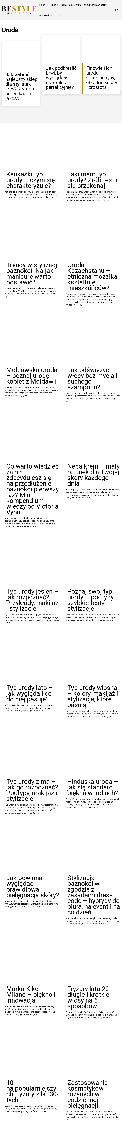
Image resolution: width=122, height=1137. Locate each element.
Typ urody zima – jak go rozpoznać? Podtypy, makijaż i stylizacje (28, 678)
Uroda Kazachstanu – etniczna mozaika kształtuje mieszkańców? (92, 247)
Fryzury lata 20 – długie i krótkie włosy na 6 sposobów (89, 848)
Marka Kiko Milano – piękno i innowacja (32, 846)
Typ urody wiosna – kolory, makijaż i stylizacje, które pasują (91, 596)
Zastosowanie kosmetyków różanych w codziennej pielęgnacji (92, 930)
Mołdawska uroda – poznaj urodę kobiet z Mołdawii (31, 332)
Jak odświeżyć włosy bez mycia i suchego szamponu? (93, 332)
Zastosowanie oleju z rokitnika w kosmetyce (26, 1013)
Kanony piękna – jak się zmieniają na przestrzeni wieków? (92, 1015)
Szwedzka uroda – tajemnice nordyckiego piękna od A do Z (32, 1100)
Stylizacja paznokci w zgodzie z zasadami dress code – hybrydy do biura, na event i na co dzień (92, 764)
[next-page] (36, 1126)
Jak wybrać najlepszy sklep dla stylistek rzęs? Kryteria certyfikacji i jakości (20, 81)
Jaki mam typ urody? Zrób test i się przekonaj (91, 164)
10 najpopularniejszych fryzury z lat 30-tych (27, 928)
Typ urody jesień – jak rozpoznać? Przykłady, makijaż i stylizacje (26, 511)
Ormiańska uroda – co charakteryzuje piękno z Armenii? (88, 1100)
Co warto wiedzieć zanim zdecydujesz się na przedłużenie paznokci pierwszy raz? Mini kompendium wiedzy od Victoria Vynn (29, 421)
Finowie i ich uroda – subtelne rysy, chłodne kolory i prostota (101, 72)
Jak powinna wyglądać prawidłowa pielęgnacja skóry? (27, 762)
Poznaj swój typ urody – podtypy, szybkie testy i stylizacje (89, 511)
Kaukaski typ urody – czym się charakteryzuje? (30, 164)
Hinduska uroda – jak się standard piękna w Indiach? (92, 676)
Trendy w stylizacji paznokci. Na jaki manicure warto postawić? (32, 247)
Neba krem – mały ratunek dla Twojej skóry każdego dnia (91, 415)
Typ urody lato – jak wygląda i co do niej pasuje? (32, 594)
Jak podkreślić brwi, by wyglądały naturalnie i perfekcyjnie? (62, 72)
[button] (116, 10)
